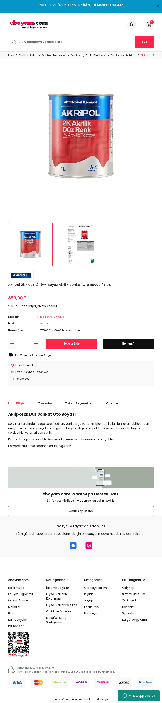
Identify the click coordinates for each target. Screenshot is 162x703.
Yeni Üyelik (129, 601)
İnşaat (88, 595)
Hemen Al (128, 344)
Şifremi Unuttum (133, 595)
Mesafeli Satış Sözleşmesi (56, 620)
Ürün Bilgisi (16, 404)
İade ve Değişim (57, 588)
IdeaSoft (58, 700)
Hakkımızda (16, 588)
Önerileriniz (115, 404)
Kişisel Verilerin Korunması (56, 597)
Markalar (14, 607)
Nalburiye (90, 614)
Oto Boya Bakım (95, 588)
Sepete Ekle (71, 344)
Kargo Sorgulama (134, 620)
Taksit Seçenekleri (79, 404)
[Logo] (28, 24)
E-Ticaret (71, 700)
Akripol (44, 323)
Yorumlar (45, 404)
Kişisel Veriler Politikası (62, 606)
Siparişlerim (130, 614)
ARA (144, 42)
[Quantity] (24, 344)
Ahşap (88, 601)
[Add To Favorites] (25, 365)
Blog (11, 614)
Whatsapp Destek (139, 695)
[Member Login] (131, 24)
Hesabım (128, 607)
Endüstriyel (91, 607)
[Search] (81, 42)
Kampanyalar (17, 620)
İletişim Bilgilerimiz (21, 595)
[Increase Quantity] (36, 344)
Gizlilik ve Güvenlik (59, 612)
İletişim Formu (18, 601)
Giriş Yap (128, 588)
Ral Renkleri (16, 627)
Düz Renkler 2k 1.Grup (53, 317)
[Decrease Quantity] (12, 344)
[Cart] (149, 24)
